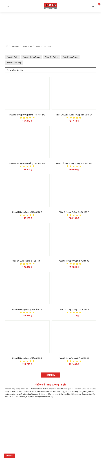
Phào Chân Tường (13, 63)
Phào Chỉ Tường (51, 57)
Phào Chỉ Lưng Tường (31, 57)
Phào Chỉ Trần (12, 57)
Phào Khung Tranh (70, 57)
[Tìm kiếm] (8, 6)
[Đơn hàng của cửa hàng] (50, 70)
